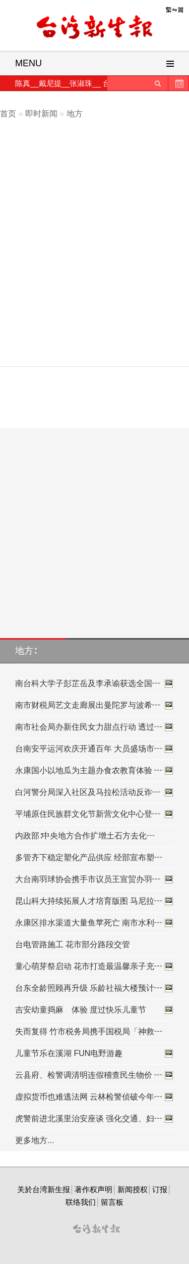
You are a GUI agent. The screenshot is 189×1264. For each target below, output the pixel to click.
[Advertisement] (94, 261)
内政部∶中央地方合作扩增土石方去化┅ (85, 835)
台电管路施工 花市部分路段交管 (72, 944)
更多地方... (34, 1140)
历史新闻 (178, 83)
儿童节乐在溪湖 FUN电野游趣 (94, 1053)
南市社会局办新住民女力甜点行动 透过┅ (94, 727)
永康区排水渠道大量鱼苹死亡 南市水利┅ (94, 923)
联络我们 (81, 1202)
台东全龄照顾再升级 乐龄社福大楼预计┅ (94, 988)
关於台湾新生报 (43, 1189)
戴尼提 (50, 83)
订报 (159, 1189)
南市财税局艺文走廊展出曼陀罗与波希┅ (94, 705)
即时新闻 (41, 113)
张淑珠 (81, 83)
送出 (158, 83)
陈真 (22, 83)
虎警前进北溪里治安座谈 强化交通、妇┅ (94, 1119)
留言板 (112, 1202)
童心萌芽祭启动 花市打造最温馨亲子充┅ (94, 966)
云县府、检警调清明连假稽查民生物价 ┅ (94, 1075)
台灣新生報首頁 (95, 27)
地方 (75, 113)
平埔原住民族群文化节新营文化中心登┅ (94, 814)
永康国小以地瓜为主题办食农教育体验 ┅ (94, 771)
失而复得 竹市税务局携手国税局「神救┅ (88, 1031)
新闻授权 (132, 1189)
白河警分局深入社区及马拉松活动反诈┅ (94, 792)
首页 (8, 113)
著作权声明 (93, 1189)
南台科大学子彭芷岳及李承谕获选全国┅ (94, 684)
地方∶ (25, 651)
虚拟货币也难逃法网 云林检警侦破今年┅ (94, 1097)
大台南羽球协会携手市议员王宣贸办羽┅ (94, 879)
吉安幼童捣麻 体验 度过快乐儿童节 (94, 1010)
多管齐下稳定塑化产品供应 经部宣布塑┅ (88, 857)
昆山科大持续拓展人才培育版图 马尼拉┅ (94, 901)
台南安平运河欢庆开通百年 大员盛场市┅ (94, 749)
